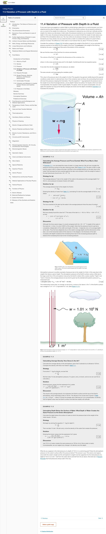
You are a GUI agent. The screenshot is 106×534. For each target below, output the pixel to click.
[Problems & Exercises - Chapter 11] (24, 98)
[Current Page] (24, 69)
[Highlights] (3, 25)
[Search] (83, 17)
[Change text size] (104, 18)
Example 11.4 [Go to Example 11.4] (97, 86)
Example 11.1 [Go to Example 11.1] (48, 165)
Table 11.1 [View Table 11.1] (66, 191)
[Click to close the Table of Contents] (3, 19)
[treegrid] (22, 112)
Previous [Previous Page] (44, 518)
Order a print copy (48, 524)
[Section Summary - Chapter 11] (24, 93)
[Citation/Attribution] (71, 531)
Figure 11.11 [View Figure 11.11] (75, 286)
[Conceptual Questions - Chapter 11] (24, 96)
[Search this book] (68, 17)
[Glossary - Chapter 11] (24, 91)
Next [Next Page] (100, 518)
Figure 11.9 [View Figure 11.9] (59, 43)
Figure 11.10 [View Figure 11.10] (81, 167)
